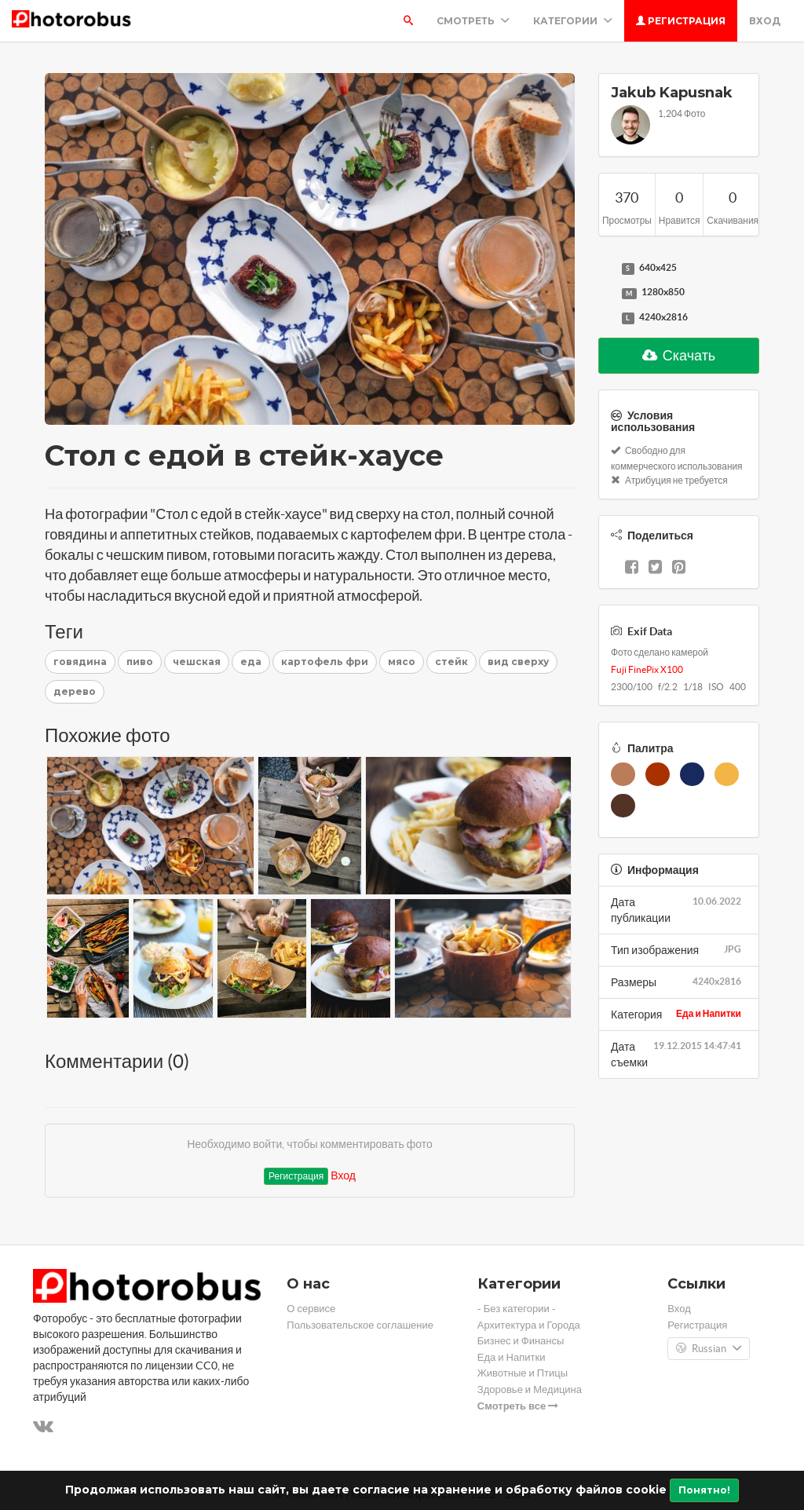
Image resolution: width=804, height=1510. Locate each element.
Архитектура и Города (528, 1325)
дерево (74, 691)
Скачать (679, 355)
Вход (764, 21)
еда (250, 661)
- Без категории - (516, 1308)
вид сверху (518, 661)
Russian (708, 1349)
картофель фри (324, 661)
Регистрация (680, 21)
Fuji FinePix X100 (647, 669)
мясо (401, 661)
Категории (572, 21)
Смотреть (473, 21)
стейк (451, 661)
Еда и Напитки (708, 1013)
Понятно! (704, 1490)
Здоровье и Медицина (529, 1389)
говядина (80, 661)
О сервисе (311, 1308)
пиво (139, 661)
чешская (197, 661)
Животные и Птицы (522, 1373)
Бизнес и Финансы (521, 1341)
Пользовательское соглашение (360, 1325)
